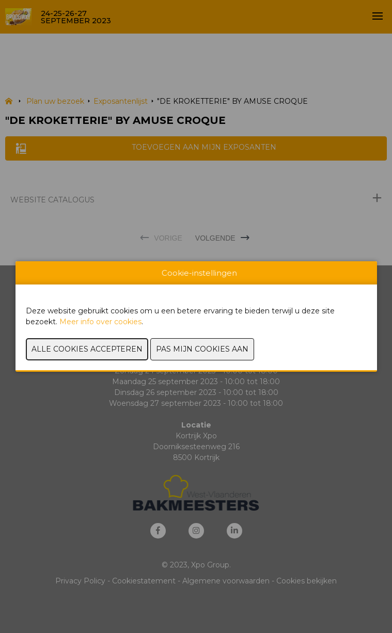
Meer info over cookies (100, 321)
